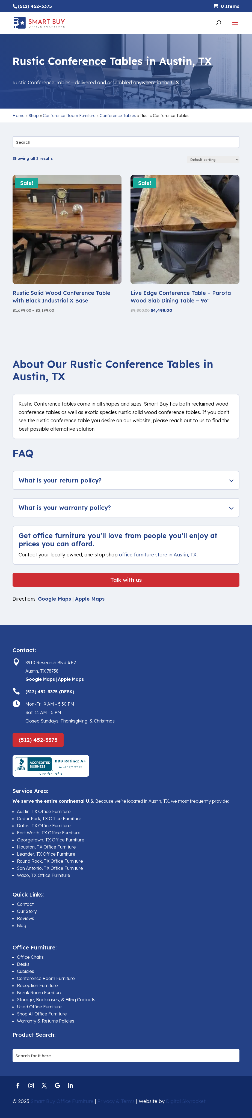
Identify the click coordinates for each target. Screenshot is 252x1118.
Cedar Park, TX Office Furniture (49, 818)
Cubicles (25, 971)
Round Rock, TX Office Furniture (50, 861)
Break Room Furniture (40, 992)
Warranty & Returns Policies (45, 1021)
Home (19, 115)
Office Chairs (30, 957)
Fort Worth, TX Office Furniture (49, 832)
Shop (34, 115)
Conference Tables (118, 115)
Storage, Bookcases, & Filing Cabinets (56, 999)
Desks (23, 964)
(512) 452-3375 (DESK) (49, 691)
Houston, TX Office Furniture (46, 847)
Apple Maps (90, 599)
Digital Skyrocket (186, 1101)
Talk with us (126, 579)
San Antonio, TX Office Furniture (50, 868)
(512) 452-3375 (38, 739)
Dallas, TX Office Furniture (44, 825)
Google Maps (54, 599)
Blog (21, 925)
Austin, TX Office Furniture (44, 811)
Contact (25, 904)
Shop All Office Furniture (42, 1014)
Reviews (25, 918)
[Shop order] (213, 159)
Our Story (27, 911)
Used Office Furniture (39, 1006)
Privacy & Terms (116, 1101)
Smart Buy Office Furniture (62, 1101)
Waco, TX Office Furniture (43, 875)
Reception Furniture (37, 985)
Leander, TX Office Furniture (46, 854)
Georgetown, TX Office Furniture (50, 840)
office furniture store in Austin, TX (158, 554)
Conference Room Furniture (69, 115)
